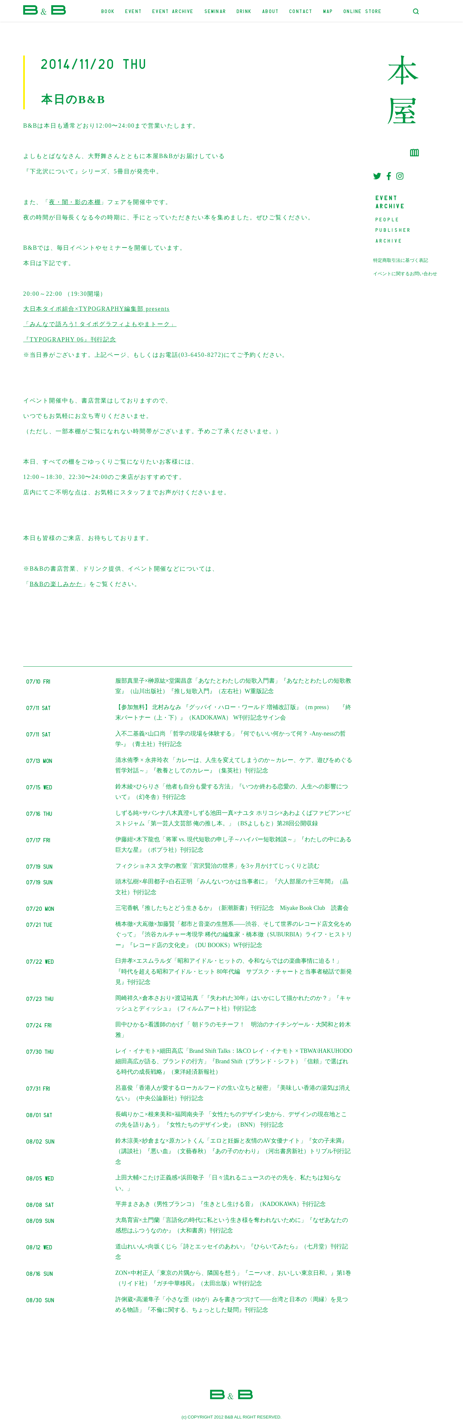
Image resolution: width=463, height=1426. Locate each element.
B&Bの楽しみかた (56, 584)
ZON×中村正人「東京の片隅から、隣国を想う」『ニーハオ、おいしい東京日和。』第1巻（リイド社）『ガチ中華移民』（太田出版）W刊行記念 (233, 1278)
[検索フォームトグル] (416, 11)
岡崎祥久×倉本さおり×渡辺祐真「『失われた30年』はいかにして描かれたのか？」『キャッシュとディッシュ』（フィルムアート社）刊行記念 (233, 1003)
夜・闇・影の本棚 (75, 202)
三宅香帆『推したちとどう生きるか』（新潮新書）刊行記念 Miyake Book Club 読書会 (232, 908)
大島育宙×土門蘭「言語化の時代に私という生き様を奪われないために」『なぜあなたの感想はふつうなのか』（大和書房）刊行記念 (231, 1225)
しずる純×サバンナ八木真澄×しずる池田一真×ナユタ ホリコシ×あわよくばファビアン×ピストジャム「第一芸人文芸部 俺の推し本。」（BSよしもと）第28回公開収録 (233, 818)
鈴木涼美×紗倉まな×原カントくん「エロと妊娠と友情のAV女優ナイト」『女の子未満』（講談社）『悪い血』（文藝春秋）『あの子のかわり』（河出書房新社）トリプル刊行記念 (233, 1151)
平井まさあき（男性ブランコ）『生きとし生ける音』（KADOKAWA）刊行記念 (220, 1204)
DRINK (244, 11)
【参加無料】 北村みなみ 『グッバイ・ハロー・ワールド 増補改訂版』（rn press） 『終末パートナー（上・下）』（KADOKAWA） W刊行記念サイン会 (233, 712)
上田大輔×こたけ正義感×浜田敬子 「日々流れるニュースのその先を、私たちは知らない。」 (228, 1182)
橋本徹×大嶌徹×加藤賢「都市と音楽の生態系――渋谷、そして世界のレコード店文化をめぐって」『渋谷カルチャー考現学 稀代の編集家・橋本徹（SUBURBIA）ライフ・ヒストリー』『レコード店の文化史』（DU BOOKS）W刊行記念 (234, 934)
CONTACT (301, 11)
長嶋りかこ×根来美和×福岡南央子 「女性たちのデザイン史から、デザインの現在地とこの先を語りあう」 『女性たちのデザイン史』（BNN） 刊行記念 (231, 1119)
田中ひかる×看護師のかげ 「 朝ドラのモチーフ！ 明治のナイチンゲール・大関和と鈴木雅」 (233, 1029)
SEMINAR (215, 11)
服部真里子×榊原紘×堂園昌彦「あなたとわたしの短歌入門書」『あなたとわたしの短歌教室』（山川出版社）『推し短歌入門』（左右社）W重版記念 (233, 685)
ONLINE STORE (363, 11)
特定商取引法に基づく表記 (400, 260)
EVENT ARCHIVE (173, 11)
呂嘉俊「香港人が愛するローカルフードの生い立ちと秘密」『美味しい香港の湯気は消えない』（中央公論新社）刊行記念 (233, 1093)
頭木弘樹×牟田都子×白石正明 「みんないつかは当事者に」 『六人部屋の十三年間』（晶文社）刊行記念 (231, 886)
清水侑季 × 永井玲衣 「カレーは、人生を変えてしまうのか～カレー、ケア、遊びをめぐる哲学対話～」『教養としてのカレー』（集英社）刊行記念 (234, 765)
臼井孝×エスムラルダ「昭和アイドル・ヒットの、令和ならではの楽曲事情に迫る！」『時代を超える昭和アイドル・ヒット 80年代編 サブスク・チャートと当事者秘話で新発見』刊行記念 (233, 971)
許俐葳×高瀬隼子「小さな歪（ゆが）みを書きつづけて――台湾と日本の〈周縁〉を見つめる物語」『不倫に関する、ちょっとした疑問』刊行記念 (231, 1304)
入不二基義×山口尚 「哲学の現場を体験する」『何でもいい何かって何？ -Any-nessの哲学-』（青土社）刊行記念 (230, 738)
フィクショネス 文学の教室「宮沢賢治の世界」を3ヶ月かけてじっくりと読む (217, 866)
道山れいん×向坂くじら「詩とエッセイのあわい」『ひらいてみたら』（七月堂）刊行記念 (231, 1251)
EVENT (133, 11)
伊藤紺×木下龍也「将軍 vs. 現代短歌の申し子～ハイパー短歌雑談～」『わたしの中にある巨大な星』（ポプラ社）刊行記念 (233, 844)
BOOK (108, 11)
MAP (328, 11)
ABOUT (270, 11)
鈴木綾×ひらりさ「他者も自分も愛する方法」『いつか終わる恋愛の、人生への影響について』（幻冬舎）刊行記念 (231, 791)
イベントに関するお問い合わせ (405, 273)
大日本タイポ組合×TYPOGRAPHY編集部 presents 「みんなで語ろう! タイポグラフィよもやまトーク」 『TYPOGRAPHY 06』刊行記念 (100, 324)
